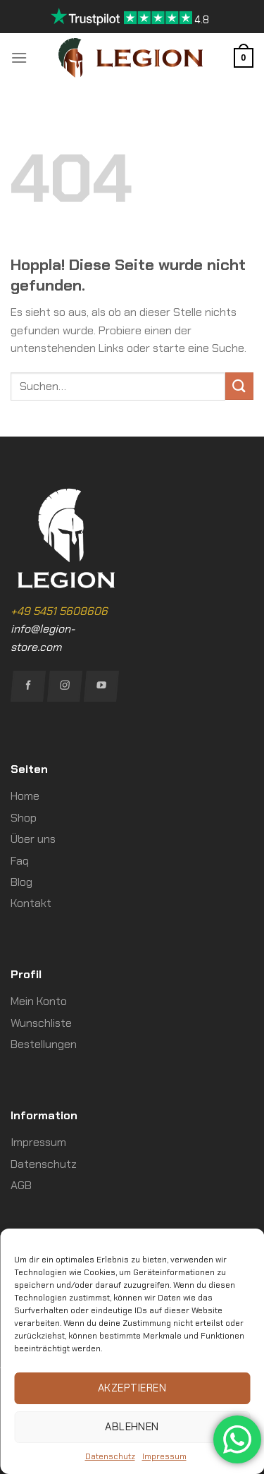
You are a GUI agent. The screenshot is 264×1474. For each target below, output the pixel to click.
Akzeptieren (132, 1388)
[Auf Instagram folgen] (64, 686)
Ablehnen (132, 1427)
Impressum (164, 1456)
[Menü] (19, 57)
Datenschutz (110, 1456)
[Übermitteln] (239, 386)
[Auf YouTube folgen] (101, 686)
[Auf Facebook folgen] (28, 686)
